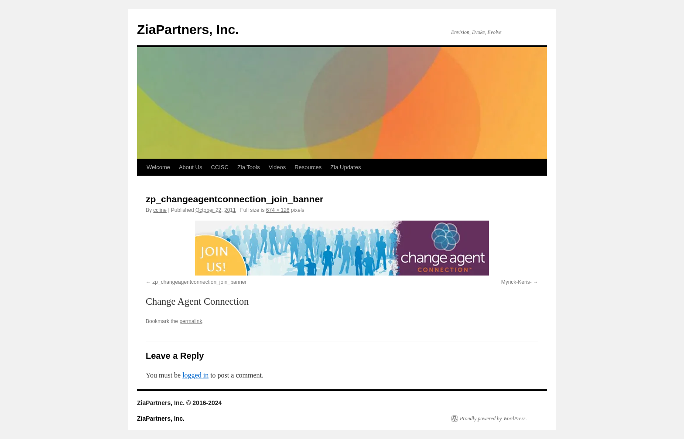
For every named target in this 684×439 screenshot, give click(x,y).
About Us (190, 167)
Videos (277, 167)
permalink (190, 321)
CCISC (219, 167)
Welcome (158, 167)
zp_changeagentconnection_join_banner (199, 282)
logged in (195, 375)
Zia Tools (248, 167)
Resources (307, 167)
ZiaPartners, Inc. (188, 29)
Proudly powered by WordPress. (493, 418)
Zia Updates (345, 167)
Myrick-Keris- (516, 282)
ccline (160, 210)
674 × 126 (278, 210)
